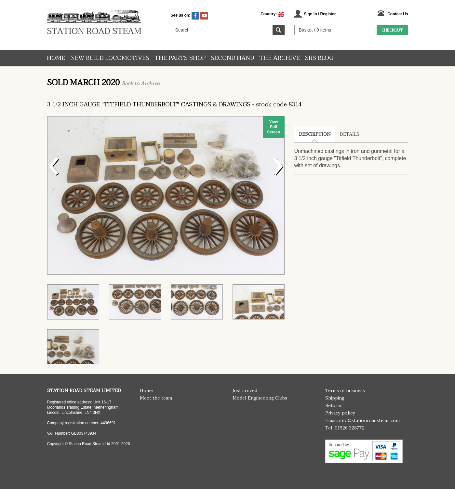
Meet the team (156, 398)
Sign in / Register (320, 14)
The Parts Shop (180, 58)
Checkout (392, 30)
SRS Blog (319, 58)
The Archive (279, 58)
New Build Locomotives (109, 58)
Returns (333, 405)
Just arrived (245, 390)
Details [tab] (349, 134)
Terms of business (345, 390)
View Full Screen (273, 126)
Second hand (232, 58)
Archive (150, 83)
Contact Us (397, 14)
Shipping (334, 398)
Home (56, 58)
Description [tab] (315, 134)
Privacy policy (340, 413)
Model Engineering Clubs (260, 398)
